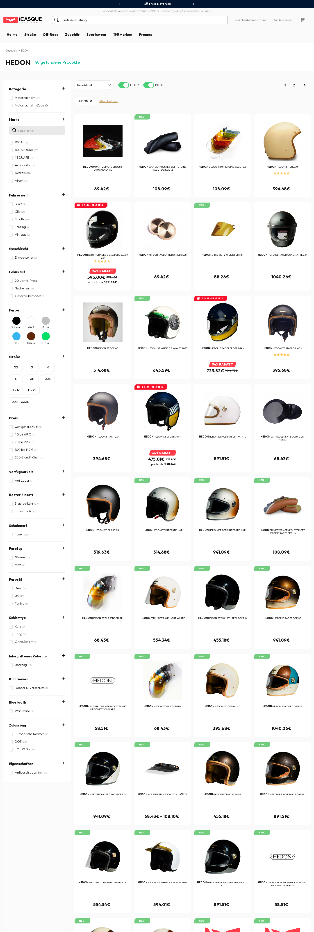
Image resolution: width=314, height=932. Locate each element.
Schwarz (16, 327)
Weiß (31, 327)
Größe (14, 357)
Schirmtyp (17, 552)
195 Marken (122, 34)
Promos (145, 34)
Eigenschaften (21, 623)
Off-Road (50, 34)
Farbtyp (16, 523)
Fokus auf (17, 272)
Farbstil (15, 538)
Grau (45, 327)
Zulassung (17, 609)
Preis (13, 418)
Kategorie (17, 89)
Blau (16, 343)
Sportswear (96, 34)
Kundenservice (283, 20)
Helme (12, 34)
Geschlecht (18, 249)
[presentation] (120, 4)
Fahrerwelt (18, 195)
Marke (14, 119)
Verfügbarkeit (21, 472)
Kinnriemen (18, 580)
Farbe (14, 310)
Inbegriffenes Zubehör (28, 566)
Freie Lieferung (157, 4)
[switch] (123, 85)
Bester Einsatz (21, 495)
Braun (31, 343)
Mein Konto (242, 20)
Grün (45, 343)
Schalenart (18, 509)
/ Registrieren (258, 20)
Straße (30, 34)
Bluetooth (17, 595)
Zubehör (72, 34)
